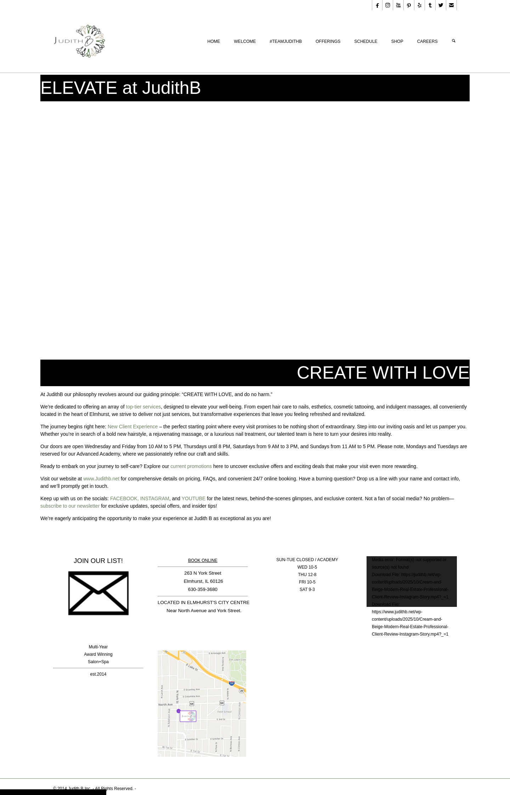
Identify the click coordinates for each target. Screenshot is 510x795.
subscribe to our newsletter (70, 506)
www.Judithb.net (101, 478)
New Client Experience (133, 426)
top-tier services (143, 407)
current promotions (191, 466)
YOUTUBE (194, 498)
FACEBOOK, (124, 498)
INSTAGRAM (154, 498)
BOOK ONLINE (202, 560)
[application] (412, 581)
